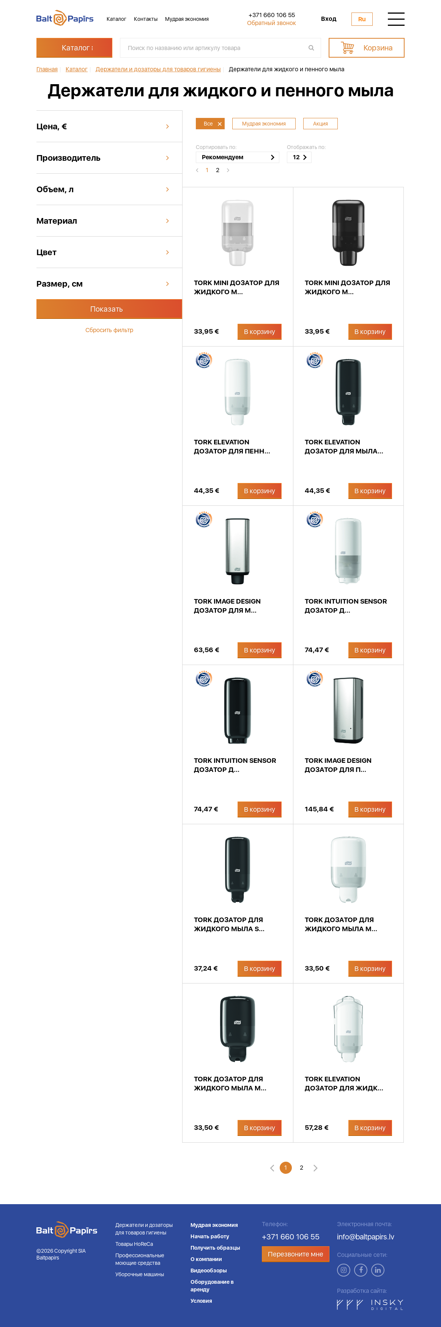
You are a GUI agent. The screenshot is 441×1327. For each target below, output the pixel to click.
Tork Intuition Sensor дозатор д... (346, 605)
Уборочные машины (139, 1274)
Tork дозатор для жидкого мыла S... (229, 924)
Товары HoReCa (134, 1244)
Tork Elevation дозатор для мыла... (344, 446)
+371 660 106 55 (272, 15)
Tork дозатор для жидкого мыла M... (341, 924)
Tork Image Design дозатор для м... (227, 605)
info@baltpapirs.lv (365, 1236)
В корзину (259, 332)
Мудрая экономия (187, 19)
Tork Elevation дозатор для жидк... (344, 1083)
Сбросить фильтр (109, 330)
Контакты (146, 19)
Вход (328, 19)
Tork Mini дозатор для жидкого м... (236, 287)
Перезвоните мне (295, 1254)
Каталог (116, 19)
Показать (106, 309)
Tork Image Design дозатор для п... (338, 764)
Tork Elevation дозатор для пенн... (232, 446)
